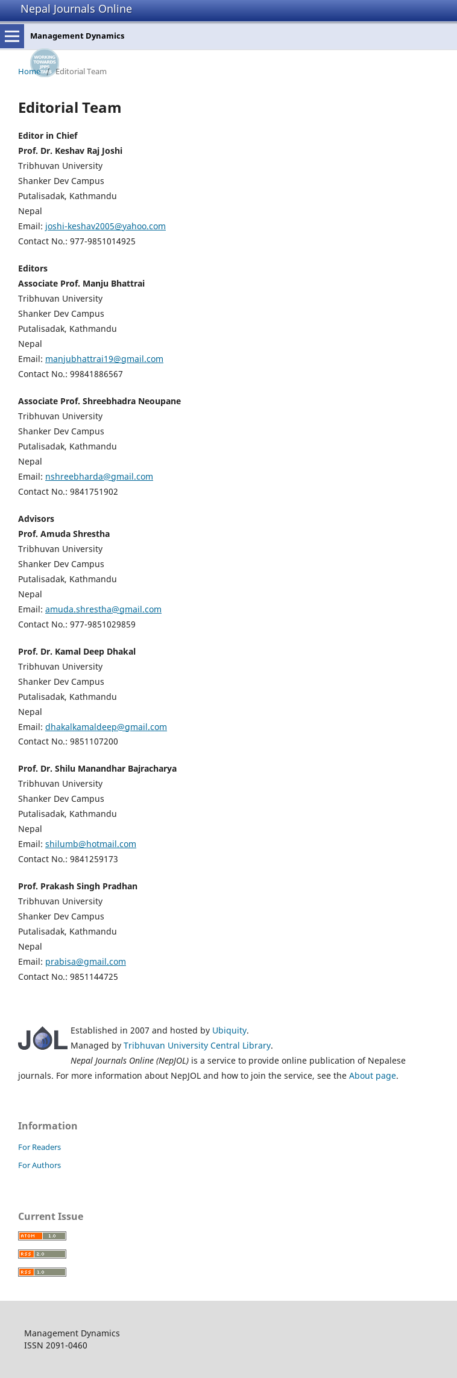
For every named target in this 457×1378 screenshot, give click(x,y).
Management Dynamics (77, 35)
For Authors (39, 1165)
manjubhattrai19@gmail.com (104, 358)
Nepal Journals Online (76, 8)
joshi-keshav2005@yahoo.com (105, 226)
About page (372, 1075)
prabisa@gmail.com (85, 961)
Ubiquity (229, 1030)
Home (29, 71)
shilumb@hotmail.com (90, 843)
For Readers (39, 1146)
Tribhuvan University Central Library (197, 1045)
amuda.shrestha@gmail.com (103, 609)
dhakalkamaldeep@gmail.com (106, 726)
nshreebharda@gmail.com (99, 476)
